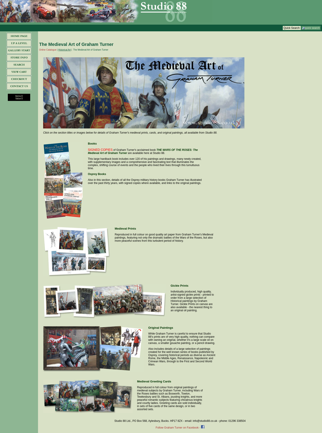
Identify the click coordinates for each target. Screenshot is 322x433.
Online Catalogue (47, 50)
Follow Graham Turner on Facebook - (178, 427)
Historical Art (64, 50)
